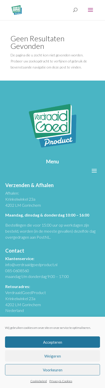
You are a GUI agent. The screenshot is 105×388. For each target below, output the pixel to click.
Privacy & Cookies (60, 381)
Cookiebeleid (38, 381)
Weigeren (52, 356)
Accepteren (52, 342)
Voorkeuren (52, 370)
